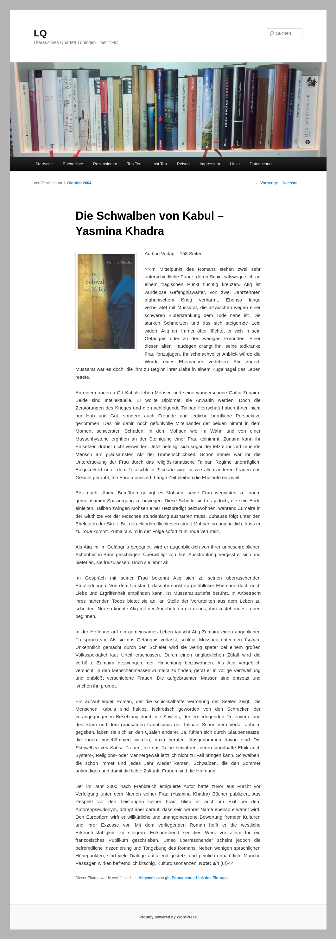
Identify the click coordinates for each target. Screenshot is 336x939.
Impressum (210, 164)
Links (234, 164)
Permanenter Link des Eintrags (200, 878)
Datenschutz (261, 164)
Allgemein (148, 878)
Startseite (44, 164)
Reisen (183, 164)
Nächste (292, 183)
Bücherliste (73, 164)
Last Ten (159, 164)
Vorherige (267, 183)
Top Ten (134, 164)
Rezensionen (105, 164)
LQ (40, 33)
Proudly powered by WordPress (168, 917)
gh (167, 878)
